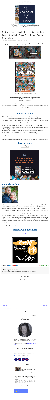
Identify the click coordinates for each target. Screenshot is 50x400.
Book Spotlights (11, 40)
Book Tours (16, 40)
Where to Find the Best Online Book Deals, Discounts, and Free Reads (28, 369)
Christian (21, 40)
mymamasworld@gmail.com (22, 355)
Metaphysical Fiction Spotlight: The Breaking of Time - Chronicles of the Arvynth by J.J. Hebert (25, 378)
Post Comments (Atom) (12, 308)
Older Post (45, 305)
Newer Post (4, 305)
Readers (25, 40)
